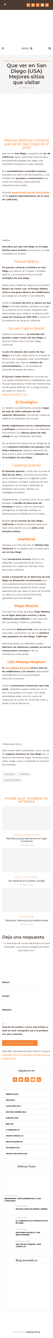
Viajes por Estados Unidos (37, 61)
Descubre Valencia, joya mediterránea (26, 920)
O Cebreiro (13, 1130)
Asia (10, 1100)
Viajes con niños (12, 780)
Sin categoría (14, 1142)
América (7, 61)
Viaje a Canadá (31, 877)
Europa (36, 835)
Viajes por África (16, 1154)
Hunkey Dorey (33, 1332)
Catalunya (13, 1106)
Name (6, 982)
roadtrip (24, 774)
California (17, 61)
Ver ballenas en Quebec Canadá (26, 880)
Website (6, 1009)
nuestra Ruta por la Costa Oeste (30, 192)
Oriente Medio (14, 1136)
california (9, 774)
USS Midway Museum (17, 668)
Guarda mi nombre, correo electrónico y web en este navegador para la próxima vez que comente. (25, 1030)
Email (6, 996)
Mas (9, 1124)
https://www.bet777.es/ (14, 394)
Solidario (13, 1148)
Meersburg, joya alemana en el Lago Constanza (26, 840)
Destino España (26, 917)
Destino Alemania (22, 835)
